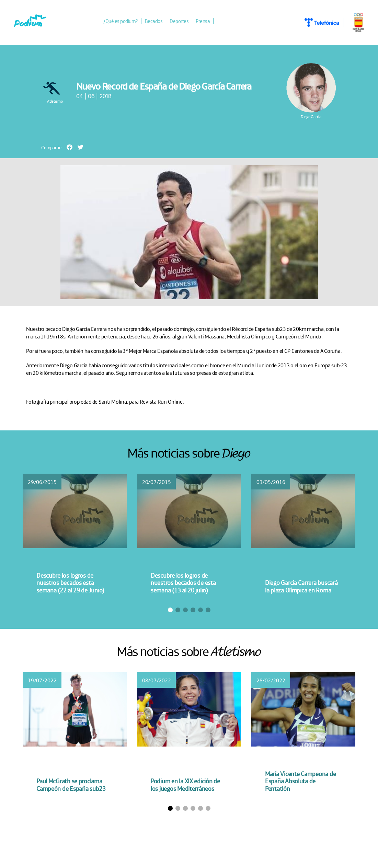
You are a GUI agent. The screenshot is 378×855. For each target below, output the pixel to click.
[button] (69, 147)
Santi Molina (113, 401)
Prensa (203, 21)
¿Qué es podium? (120, 21)
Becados (154, 21)
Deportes (179, 21)
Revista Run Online (161, 401)
